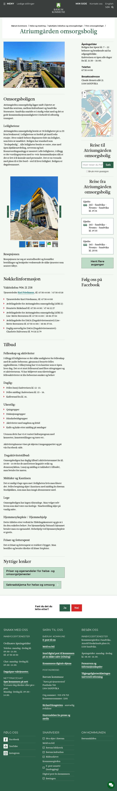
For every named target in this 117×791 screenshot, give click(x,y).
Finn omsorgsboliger (94, 26)
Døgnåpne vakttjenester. (16, 671)
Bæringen (51, 778)
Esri (108, 136)
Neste (60, 212)
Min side (81, 3)
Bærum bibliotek (54, 747)
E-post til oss (49, 640)
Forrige (8, 212)
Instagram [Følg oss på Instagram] (14, 753)
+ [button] (84, 93)
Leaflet (93, 136)
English (109, 3)
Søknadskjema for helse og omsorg (30, 584)
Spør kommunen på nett (16, 681)
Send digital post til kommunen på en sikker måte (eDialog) (58, 655)
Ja (64, 607)
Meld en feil (49, 646)
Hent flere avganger (97, 263)
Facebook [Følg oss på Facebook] (14, 739)
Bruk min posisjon (97, 171)
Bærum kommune (19, 26)
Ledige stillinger (25, 3)
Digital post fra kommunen (56, 773)
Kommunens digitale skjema (57, 663)
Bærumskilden (88, 738)
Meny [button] (10, 3)
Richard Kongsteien (53, 705)
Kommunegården (51, 761)
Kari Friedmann (26, 292)
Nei (76, 607)
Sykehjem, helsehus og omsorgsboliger (65, 26)
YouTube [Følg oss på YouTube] (13, 746)
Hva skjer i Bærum (55, 738)
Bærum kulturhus (55, 752)
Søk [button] (107, 7)
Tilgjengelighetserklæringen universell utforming (95, 675)
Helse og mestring (38, 26)
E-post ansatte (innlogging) (53, 767)
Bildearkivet (52, 756)
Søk (108, 164)
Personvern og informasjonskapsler (91, 665)
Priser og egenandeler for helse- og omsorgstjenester (30, 572)
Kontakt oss (96, 3)
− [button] (84, 96)
